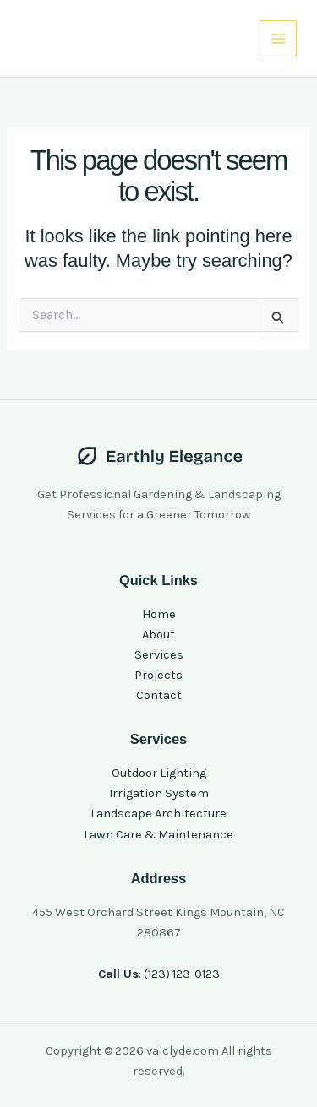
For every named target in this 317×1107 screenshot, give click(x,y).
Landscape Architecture (158, 813)
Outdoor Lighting (159, 773)
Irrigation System (159, 793)
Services (158, 655)
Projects (158, 675)
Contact (159, 695)
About (158, 634)
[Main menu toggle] (278, 38)
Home (159, 614)
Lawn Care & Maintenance (158, 835)
